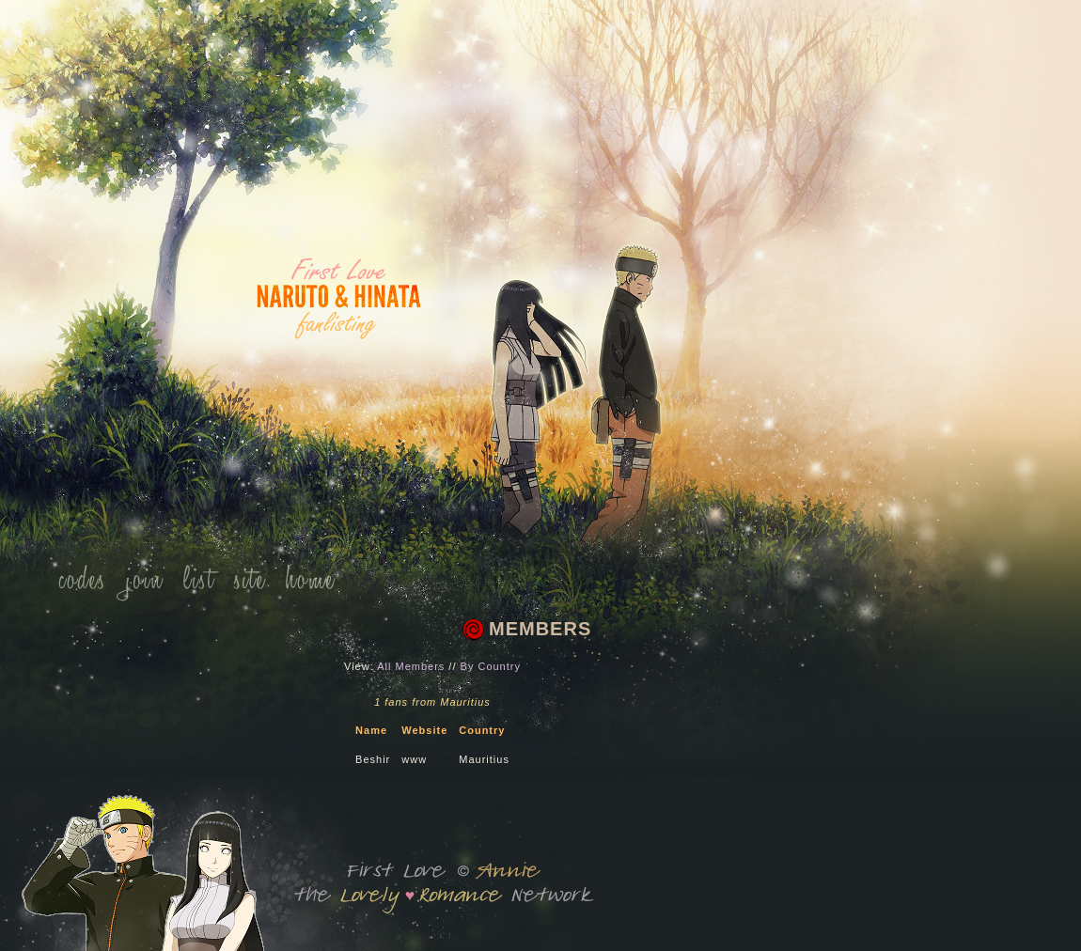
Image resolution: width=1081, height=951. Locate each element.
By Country (491, 666)
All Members (411, 666)
